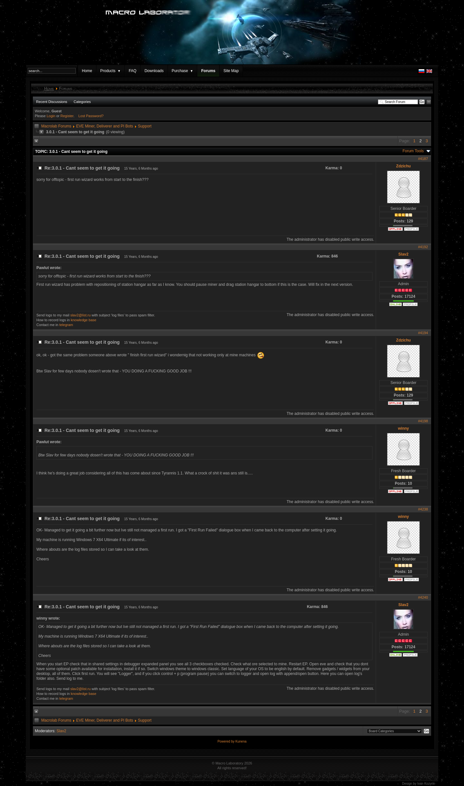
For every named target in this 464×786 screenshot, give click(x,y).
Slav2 (403, 254)
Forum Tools (413, 151)
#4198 (423, 421)
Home (87, 71)
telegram (66, 325)
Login (51, 116)
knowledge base (83, 320)
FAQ (132, 71)
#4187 (423, 159)
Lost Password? (90, 116)
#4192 (423, 247)
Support (144, 126)
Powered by (227, 741)
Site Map (230, 71)
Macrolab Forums (56, 126)
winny (403, 428)
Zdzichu (403, 166)
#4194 (423, 333)
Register (67, 116)
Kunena (241, 741)
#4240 (423, 597)
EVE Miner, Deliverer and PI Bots (104, 126)
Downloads (153, 71)
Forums (208, 71)
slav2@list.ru (80, 315)
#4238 (423, 509)
